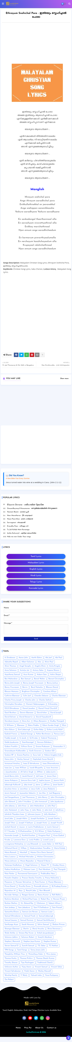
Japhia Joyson (44, 780)
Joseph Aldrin (21, 819)
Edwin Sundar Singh (51, 725)
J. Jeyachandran (11, 772)
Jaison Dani (51, 776)
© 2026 (43, 1032)
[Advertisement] (36, 406)
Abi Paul (58, 658)
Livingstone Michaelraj (14, 844)
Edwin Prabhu (33, 725)
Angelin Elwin (40, 666)
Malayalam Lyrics (36, 563)
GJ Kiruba (34, 738)
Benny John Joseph (12, 683)
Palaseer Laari (29, 869)
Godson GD (50, 751)
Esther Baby (38, 730)
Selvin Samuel (43, 924)
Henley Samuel (23, 759)
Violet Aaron (29, 971)
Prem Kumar (40, 882)
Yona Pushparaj (51, 975)
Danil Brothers (10, 713)
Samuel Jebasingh (46, 916)
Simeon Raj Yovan (26, 933)
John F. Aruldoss (24, 802)
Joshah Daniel (10, 827)
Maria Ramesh (10, 852)
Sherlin (26, 929)
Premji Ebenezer (54, 882)
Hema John (9, 759)
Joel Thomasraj (28, 797)
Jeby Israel (28, 785)
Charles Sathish (45, 700)
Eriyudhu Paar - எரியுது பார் (17, 526)
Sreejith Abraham (45, 937)
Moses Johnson (11, 861)
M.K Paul (58, 844)
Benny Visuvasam (12, 687)
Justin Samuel (52, 827)
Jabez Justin (51, 772)
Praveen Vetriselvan (23, 882)
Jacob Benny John (12, 776)
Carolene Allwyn (49, 691)
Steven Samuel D (11, 946)
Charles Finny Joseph (13, 700)
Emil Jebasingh (24, 730)
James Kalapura (11, 780)
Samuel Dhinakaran (13, 916)
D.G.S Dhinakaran (12, 708)
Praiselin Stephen (12, 878)
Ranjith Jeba (31, 891)
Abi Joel (48, 658)
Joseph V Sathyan (26, 823)
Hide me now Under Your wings (19, 536)
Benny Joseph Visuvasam (33, 683)
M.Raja (23, 848)
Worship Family (11, 975)
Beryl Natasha (37, 687)
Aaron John (23, 658)
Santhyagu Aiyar (11, 924)
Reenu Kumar (43, 895)
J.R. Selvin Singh (26, 772)
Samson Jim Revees (30, 912)
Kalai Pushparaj (54, 831)
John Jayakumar (56, 802)
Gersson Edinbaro (44, 742)
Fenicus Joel (59, 734)
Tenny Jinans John (37, 950)
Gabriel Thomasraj (48, 738)
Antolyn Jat (24, 670)
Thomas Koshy (11, 958)
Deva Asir (26, 721)
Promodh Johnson (41, 886)
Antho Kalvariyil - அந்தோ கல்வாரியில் (21, 533)
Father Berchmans (43, 734)
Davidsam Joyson (12, 721)
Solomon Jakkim (11, 937)
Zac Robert (9, 980)
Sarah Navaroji (28, 924)
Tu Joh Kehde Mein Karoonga (18, 529)
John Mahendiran (37, 806)
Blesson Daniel (52, 687)
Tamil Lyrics (36, 556)
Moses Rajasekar (27, 861)
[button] (69, 3)
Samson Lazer (47, 912)
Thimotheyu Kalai (35, 954)
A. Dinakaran (10, 658)
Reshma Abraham (12, 899)
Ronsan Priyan (59, 899)
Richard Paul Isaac (30, 899)
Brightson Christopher (31, 691)
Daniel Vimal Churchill (47, 708)
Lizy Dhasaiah (32, 844)
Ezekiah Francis (11, 734)
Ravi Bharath (44, 891)
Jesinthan (24, 789)
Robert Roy (45, 899)
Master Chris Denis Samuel (41, 852)
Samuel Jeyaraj (11, 920)
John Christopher (57, 797)
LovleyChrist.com (32, 1032)
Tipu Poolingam (27, 963)
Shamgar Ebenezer (12, 929)
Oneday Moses (58, 865)
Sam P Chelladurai (41, 907)
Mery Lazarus (10, 857)
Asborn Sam (42, 674)
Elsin (64, 725)
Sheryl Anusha (38, 929)
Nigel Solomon (31, 865)
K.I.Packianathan (25, 831)
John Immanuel (41, 802)
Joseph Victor (42, 823)
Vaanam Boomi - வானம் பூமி (18, 512)
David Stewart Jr (26, 717)
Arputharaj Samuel (12, 674)
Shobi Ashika (10, 933)
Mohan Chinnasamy (45, 857)
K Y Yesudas (10, 831)
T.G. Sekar (41, 946)
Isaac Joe (8, 768)
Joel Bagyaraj (54, 793)
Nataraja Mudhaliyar (13, 865)
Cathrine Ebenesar (12, 696)
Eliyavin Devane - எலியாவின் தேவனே (25, 505)
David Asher (42, 713)
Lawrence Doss (20, 840)
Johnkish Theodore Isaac (14, 814)
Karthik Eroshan (28, 835)
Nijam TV (45, 865)
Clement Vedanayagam (35, 704)
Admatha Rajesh (11, 662)
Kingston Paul (44, 835)
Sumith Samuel (28, 946)
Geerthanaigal (28, 742)
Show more (64, 378)
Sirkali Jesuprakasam (45, 933)
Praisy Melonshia (52, 878)
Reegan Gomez (28, 895)
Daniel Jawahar (29, 708)
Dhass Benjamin (40, 721)
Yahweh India (36, 975)
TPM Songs (9, 950)
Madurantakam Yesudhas (40, 848)
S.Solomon (41, 903)
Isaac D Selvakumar (31, 763)
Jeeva (38, 785)
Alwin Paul (49, 662)
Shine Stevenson (54, 929)
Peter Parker (9, 874)
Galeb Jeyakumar (12, 742)
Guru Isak (37, 755)
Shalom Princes (58, 924)
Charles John (30, 700)
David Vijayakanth (43, 717)
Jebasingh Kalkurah (12, 785)
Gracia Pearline (23, 755)
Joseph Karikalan (38, 819)
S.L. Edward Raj (27, 903)
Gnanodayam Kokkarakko (15, 751)
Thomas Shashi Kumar (45, 958)
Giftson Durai (26, 747)
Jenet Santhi (58, 785)
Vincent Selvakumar (13, 971)
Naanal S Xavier (44, 861)
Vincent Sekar (56, 967)
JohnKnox (60, 810)
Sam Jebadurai (24, 907)
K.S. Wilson (39, 831)
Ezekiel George (27, 734)
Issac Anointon (52, 768)
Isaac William (20, 768)
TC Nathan (53, 946)
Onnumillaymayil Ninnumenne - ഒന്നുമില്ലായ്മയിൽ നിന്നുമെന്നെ (32, 508)
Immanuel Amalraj (12, 763)
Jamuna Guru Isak (28, 780)
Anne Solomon (11, 670)
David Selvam (10, 717)
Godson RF (9, 755)
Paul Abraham (44, 869)
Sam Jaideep (10, 907)
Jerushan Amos (11, 789)
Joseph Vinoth (56, 823)
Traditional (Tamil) (45, 963)
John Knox (22, 806)
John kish (48, 810)
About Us (39, 1028)
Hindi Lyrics (35, 575)
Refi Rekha (56, 895)
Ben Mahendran (11, 679)
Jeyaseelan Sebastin (28, 793)
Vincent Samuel (41, 967)
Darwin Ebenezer (26, 713)
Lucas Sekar (47, 844)
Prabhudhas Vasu (48, 874)
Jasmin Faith (59, 780)
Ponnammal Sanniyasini (27, 874)
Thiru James (51, 954)
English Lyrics (36, 569)
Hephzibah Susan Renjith (43, 759)
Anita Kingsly (54, 666)
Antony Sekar (38, 670)
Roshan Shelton (11, 903)
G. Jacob (22, 738)
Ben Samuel (26, 679)
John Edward (10, 802)
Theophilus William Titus (15, 954)
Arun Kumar (28, 674)
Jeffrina (47, 785)
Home (18, 1028)
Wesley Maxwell (44, 971)
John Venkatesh (11, 810)
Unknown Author (11, 967)
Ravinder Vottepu (12, 895)
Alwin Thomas (10, 666)
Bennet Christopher (56, 679)
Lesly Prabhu (34, 840)
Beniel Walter (39, 679)
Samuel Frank (29, 916)
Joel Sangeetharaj (12, 797)
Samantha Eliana (12, 912)
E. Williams (9, 725)
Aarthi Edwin (36, 658)
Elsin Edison (10, 730)
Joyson (22, 827)
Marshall (23, 852)
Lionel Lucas (48, 840)
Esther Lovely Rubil (55, 730)
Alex (39, 662)
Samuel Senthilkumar (45, 920)
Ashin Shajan (55, 674)
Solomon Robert (27, 937)
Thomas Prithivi (26, 958)
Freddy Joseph (10, 738)
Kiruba (7, 840)
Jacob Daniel (27, 776)
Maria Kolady (59, 848)
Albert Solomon (28, 662)
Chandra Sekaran (41, 696)
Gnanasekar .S (59, 747)
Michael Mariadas (26, 857)
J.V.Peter (40, 772)
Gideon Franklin (11, 747)
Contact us (51, 1028)
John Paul (51, 806)
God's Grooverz (35, 751)
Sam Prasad (57, 907)
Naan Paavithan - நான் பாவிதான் (20, 519)
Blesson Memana (11, 691)
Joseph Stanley (54, 819)
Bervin (25, 687)
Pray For (28, 1028)
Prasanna (8, 882)
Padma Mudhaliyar (12, 869)
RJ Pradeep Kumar (59, 886)
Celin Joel (27, 696)
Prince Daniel (10, 886)
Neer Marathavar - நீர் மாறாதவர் (19, 515)
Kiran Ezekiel (58, 835)
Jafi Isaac (39, 776)
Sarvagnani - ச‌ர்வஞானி (16, 522)
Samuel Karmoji (26, 920)
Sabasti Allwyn (54, 903)
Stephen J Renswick (12, 941)
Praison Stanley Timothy (32, 878)
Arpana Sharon (53, 670)
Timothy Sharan (11, 963)
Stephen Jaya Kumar (31, 941)
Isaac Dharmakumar (51, 763)
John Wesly (36, 810)
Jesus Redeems (49, 789)
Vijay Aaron (26, 967)
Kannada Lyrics (36, 588)
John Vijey (24, 810)
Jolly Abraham (50, 814)
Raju (21, 891)
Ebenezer (20, 725)
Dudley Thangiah (57, 721)
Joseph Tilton (10, 823)
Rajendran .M (10, 891)
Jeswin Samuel (10, 793)
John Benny (42, 797)
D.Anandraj (52, 704)
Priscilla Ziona (24, 886)
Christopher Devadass (13, 704)
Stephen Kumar (50, 941)
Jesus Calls (35, 789)
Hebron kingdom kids (52, 755)
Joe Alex (42, 793)
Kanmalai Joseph (11, 835)
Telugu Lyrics (36, 582)
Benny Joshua (52, 683)
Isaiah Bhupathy (36, 768)
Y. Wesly (24, 975)
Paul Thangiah (60, 869)
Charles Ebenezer (59, 696)
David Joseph (55, 713)
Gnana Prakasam (43, 747)
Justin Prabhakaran (36, 827)
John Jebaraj (10, 806)
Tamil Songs (22, 950)
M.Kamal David (11, 848)
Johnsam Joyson (34, 814)
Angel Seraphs (25, 666)
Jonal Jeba (9, 819)
